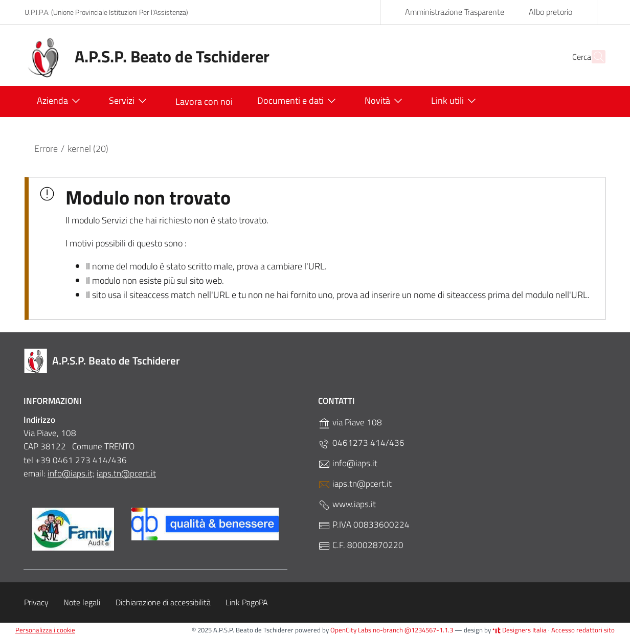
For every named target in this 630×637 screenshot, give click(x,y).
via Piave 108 (350, 422)
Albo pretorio (550, 12)
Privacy (36, 602)
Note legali (81, 602)
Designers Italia (519, 630)
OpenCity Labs (351, 630)
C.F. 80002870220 (360, 545)
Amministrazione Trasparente (454, 12)
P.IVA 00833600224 (364, 525)
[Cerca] (593, 56)
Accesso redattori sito (583, 630)
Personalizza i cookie (45, 630)
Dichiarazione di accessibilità (163, 602)
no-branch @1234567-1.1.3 (413, 630)
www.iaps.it (347, 504)
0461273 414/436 (361, 443)
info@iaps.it (347, 463)
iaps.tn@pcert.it (126, 473)
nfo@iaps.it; (72, 473)
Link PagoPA (247, 602)
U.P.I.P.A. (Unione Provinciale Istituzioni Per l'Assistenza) (106, 12)
